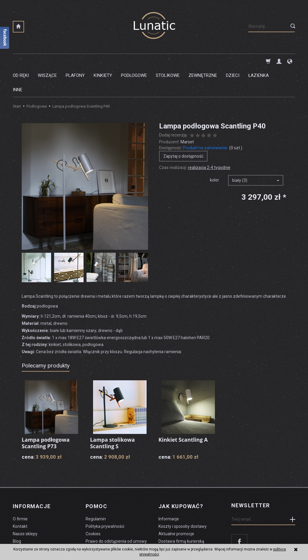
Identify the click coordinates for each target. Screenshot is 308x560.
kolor (214, 151)
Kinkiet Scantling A (183, 411)
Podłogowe (134, 61)
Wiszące (47, 61)
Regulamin (96, 488)
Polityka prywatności (105, 496)
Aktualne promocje (176, 503)
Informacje (32, 477)
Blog (17, 510)
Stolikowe (168, 61)
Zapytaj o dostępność (183, 127)
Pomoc (96, 477)
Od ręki (21, 61)
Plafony (75, 61)
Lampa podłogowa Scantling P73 (46, 414)
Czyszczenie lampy (31, 518)
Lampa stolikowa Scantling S (113, 414)
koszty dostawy (43, 541)
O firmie (20, 488)
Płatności (167, 518)
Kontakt (20, 496)
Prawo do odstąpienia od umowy (116, 510)
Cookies (93, 503)
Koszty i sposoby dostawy (182, 496)
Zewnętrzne (202, 61)
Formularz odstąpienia (107, 518)
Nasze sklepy (25, 503)
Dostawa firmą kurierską (181, 510)
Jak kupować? (180, 477)
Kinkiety (103, 61)
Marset (187, 113)
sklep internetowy (274, 541)
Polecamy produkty (46, 336)
